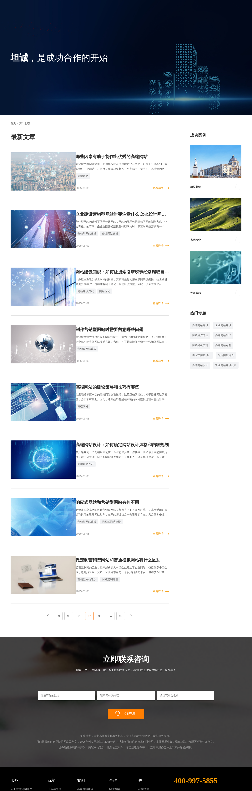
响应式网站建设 (102, 491)
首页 (13, 123)
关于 (142, 740)
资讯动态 (143, 772)
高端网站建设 (200, 325)
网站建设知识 (76, 281)
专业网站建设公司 (226, 365)
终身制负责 (54, 772)
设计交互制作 (19, 766)
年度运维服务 (19, 772)
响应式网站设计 (201, 355)
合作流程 (114, 760)
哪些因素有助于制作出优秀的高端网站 (105, 156)
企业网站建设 (101, 228)
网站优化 (95, 281)
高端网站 (73, 175)
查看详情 (158, 182)
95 (120, 575)
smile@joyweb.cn (194, 751)
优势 (52, 740)
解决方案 (114, 748)
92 (89, 575)
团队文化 (143, 754)
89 (58, 575)
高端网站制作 (223, 335)
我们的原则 (116, 754)
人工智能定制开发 (21, 748)
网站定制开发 (101, 544)
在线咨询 (190, 781)
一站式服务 (54, 766)
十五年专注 (54, 748)
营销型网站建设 (77, 228)
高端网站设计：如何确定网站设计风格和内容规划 (117, 419)
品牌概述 (143, 748)
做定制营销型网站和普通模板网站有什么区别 (112, 524)
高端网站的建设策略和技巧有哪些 (100, 366)
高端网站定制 (223, 345)
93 (99, 575)
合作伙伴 (143, 766)
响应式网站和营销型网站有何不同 (100, 471)
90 (68, 575)
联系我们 (143, 778)
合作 (113, 740)
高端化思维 (54, 754)
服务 (14, 740)
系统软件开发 (19, 760)
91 (79, 575)
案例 (81, 740)
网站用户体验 (200, 335)
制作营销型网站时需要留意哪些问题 (103, 314)
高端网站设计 (76, 438)
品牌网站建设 (226, 355)
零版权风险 (54, 760)
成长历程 (143, 760)
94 (110, 575)
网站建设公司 (200, 345)
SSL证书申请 (18, 778)
